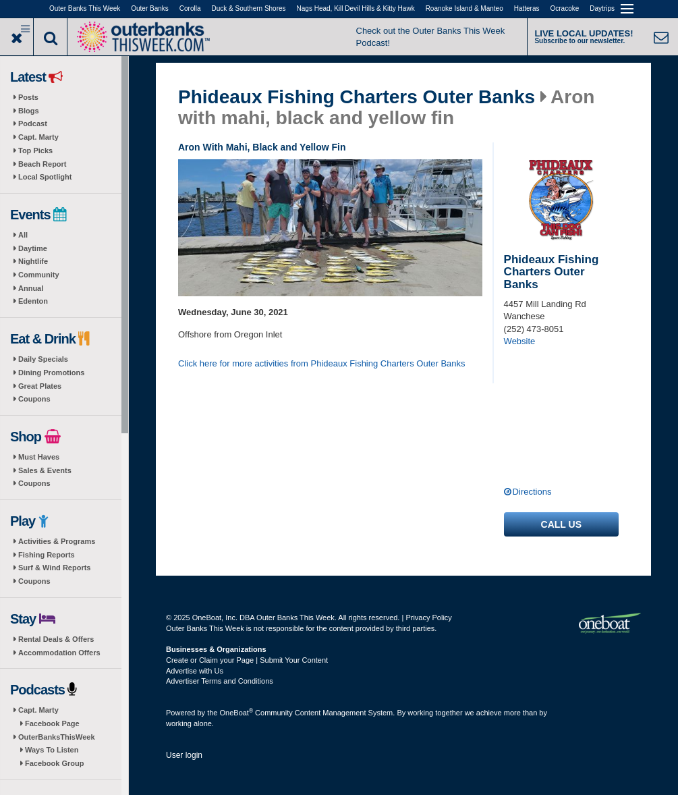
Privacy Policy (428, 617)
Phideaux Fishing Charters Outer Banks (356, 97)
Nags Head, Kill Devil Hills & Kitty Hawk (356, 8)
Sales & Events (45, 470)
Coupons (34, 399)
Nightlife (33, 261)
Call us (561, 524)
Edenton (33, 301)
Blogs (28, 111)
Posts (28, 97)
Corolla (190, 8)
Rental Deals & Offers (56, 639)
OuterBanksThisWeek (56, 737)
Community (38, 275)
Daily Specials (43, 359)
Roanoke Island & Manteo (464, 8)
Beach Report (42, 164)
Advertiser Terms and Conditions (219, 681)
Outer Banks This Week (84, 8)
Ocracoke (565, 8)
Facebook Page (52, 723)
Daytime (32, 248)
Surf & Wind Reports (54, 568)
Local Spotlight (45, 177)
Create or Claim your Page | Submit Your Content (247, 660)
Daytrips (602, 8)
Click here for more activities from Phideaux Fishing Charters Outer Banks (321, 363)
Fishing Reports (46, 555)
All (23, 235)
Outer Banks (150, 8)
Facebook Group (54, 763)
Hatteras (527, 8)
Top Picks (35, 150)
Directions (532, 492)
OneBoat (237, 713)
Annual (30, 288)
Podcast (32, 123)
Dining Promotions (51, 372)
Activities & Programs (56, 541)
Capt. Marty (38, 137)
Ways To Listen (51, 750)
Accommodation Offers (59, 653)
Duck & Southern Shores (249, 8)
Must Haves (38, 457)
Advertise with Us (194, 671)
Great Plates (39, 386)
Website (520, 341)
